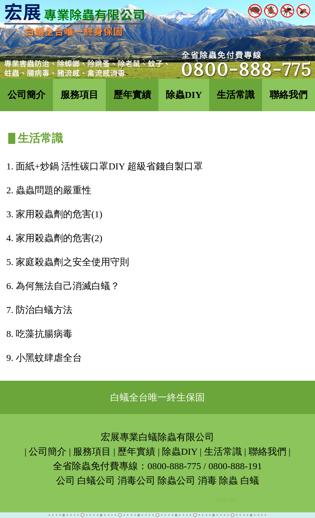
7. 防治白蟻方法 (39, 310)
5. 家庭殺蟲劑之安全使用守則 (67, 262)
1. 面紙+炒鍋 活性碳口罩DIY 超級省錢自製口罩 (104, 166)
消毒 (207, 480)
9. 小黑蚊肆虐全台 (44, 357)
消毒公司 (136, 480)
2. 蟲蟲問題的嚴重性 (48, 190)
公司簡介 (26, 94)
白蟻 (249, 480)
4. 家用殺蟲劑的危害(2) (54, 238)
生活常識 (236, 94)
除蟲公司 (176, 480)
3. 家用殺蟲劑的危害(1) (54, 214)
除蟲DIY (184, 94)
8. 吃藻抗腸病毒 (39, 333)
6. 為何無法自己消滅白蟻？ (63, 286)
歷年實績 (132, 94)
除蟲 (228, 480)
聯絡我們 (288, 94)
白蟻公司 (96, 480)
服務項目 (79, 94)
